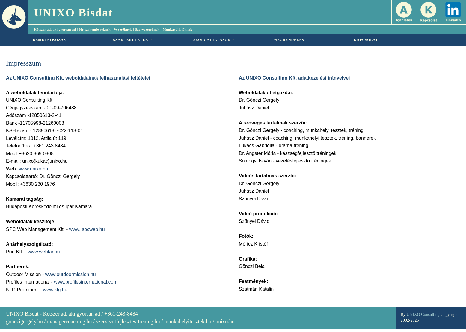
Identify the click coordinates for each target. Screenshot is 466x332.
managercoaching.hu (69, 322)
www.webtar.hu (44, 251)
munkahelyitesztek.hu (187, 322)
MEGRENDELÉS (291, 40)
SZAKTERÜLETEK (133, 40)
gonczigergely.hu (24, 322)
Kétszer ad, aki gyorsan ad (55, 29)
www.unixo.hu (33, 168)
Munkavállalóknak (177, 29)
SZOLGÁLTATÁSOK (214, 40)
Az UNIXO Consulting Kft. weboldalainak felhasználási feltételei (78, 77)
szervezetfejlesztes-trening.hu (128, 322)
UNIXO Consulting (423, 314)
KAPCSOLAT (368, 40)
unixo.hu (225, 322)
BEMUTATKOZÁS (51, 40)
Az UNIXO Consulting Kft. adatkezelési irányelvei (294, 77)
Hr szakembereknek (95, 29)
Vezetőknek (123, 29)
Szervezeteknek (147, 29)
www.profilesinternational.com (85, 281)
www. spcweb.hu (87, 229)
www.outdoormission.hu (70, 274)
